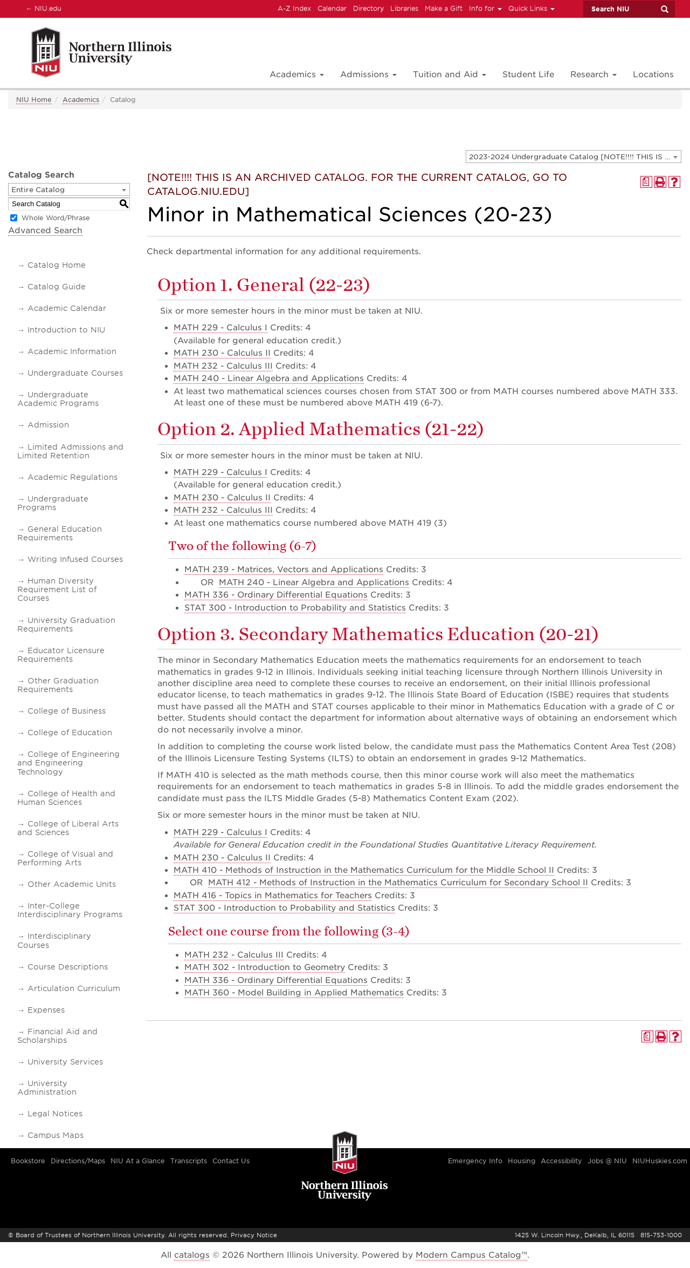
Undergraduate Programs (52, 503)
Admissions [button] (368, 74)
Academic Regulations (72, 477)
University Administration (47, 1087)
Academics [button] (297, 74)
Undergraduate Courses (75, 373)
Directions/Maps (78, 1161)
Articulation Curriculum (73, 988)
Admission (48, 425)
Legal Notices (54, 1113)
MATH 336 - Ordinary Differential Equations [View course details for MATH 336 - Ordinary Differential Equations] (276, 595)
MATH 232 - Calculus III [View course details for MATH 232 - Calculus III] (223, 366)
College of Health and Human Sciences (66, 797)
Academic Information (71, 351)
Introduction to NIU (66, 330)
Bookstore (28, 1161)
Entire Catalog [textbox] (38, 190)
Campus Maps (55, 1135)
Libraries (404, 8)
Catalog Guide (56, 286)
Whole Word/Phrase (56, 218)
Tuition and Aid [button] (449, 74)
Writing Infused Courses (75, 559)
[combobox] (573, 156)
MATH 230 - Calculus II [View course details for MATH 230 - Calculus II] (222, 353)
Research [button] (593, 74)
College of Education (69, 732)
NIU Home (34, 100)
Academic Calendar (66, 308)
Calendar (332, 8)
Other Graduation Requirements (58, 685)
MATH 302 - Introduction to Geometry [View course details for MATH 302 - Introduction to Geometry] (264, 967)
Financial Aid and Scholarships (57, 1036)
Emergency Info (475, 1161)
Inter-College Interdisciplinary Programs (69, 910)
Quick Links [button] (531, 8)
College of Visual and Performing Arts (65, 858)
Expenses (46, 1010)
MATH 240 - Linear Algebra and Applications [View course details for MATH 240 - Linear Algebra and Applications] (269, 378)
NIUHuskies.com (659, 1161)
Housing (521, 1161)
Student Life (528, 74)
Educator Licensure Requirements (61, 654)
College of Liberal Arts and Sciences (68, 828)
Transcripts (188, 1161)
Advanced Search (45, 230)
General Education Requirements (59, 533)
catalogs (192, 1255)
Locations (653, 74)
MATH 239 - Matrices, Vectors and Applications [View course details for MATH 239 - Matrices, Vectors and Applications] (283, 569)
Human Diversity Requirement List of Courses (56, 589)
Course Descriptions (67, 966)
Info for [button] (485, 8)
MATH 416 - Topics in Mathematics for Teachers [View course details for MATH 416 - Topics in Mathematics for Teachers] (273, 895)
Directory (368, 8)
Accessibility (561, 1161)
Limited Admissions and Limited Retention (70, 451)
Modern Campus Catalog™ (471, 1255)
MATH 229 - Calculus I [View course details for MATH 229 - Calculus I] (220, 328)
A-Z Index (294, 8)
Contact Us (231, 1161)
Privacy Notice (254, 1235)
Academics (81, 100)
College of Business (66, 711)
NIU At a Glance (138, 1161)
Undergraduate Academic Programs (58, 399)
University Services (65, 1061)
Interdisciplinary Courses (54, 940)
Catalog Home (56, 265)
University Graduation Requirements (66, 624)
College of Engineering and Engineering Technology (68, 763)
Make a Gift (444, 8)
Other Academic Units (71, 884)
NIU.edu (42, 8)
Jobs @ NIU (607, 1161)
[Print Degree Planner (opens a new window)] (646, 182)
